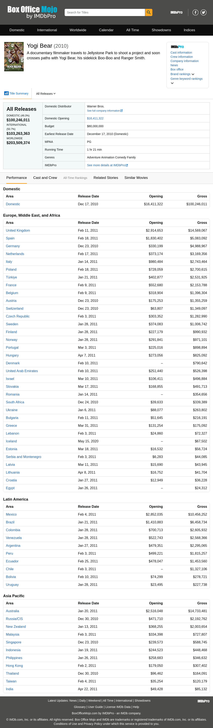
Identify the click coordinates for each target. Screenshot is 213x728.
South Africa (15, 402)
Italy (9, 261)
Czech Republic (18, 316)
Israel (10, 379)
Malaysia (12, 634)
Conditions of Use (65, 723)
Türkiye (11, 277)
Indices (189, 30)
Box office (177, 69)
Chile (10, 569)
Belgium (12, 293)
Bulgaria (12, 418)
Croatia (11, 480)
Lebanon (12, 433)
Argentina (13, 545)
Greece (11, 425)
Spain (10, 238)
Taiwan (11, 681)
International (47, 30)
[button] (183, 74)
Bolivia (11, 577)
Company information (185, 61)
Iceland (11, 441)
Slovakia (12, 386)
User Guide (95, 707)
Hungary (12, 355)
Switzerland (14, 308)
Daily (82, 700)
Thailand (12, 673)
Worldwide (78, 30)
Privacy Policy (93, 723)
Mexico (11, 514)
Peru (9, 553)
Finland (11, 332)
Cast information (181, 52)
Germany (13, 246)
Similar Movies (136, 178)
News (174, 65)
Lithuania (13, 472)
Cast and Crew (45, 178)
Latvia (10, 464)
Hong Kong (14, 665)
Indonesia (13, 650)
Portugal (12, 347)
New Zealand (16, 626)
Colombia (13, 530)
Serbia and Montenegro (23, 457)
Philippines (14, 658)
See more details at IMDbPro (107, 165)
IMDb (124, 713)
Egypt (10, 488)
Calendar (106, 30)
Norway (11, 340)
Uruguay (12, 584)
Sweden (12, 324)
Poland (11, 269)
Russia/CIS (14, 619)
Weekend (94, 700)
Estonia (11, 449)
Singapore (13, 642)
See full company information (105, 110)
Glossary (80, 707)
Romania (12, 394)
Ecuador (12, 561)
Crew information (182, 56)
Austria (11, 301)
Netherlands (15, 254)
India (9, 689)
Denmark (13, 363)
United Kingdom (18, 230)
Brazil (10, 522)
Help (136, 707)
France (11, 285)
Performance (16, 178)
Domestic (17, 30)
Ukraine (12, 410)
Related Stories (106, 178)
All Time (132, 30)
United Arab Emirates (22, 371)
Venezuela (14, 538)
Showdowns (161, 30)
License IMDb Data (118, 707)
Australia (12, 611)
